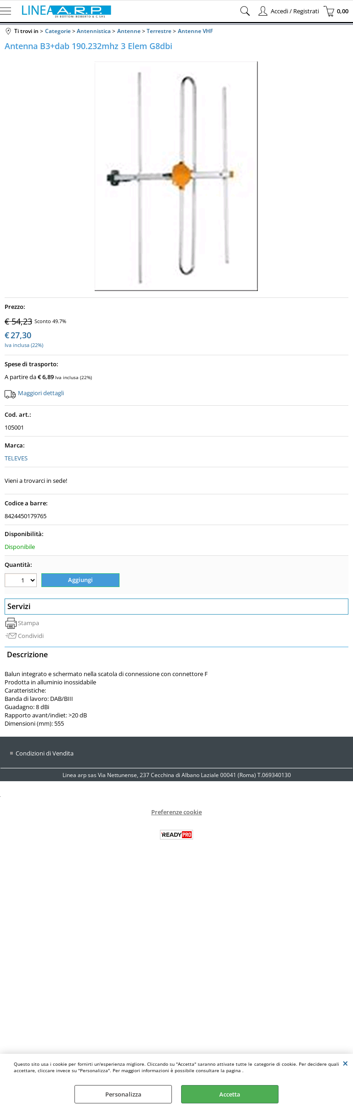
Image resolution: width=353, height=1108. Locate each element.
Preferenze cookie (176, 812)
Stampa (28, 623)
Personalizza (123, 1094)
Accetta (229, 1094)
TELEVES (16, 458)
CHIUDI (345, 1063)
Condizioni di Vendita (45, 753)
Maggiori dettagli (41, 393)
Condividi (31, 636)
